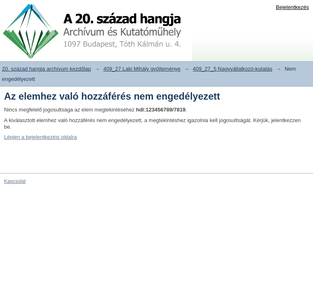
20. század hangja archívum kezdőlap (46, 69)
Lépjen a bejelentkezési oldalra (40, 137)
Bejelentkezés (292, 7)
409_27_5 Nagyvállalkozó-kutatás (232, 69)
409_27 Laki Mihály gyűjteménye (142, 69)
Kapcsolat (15, 181)
